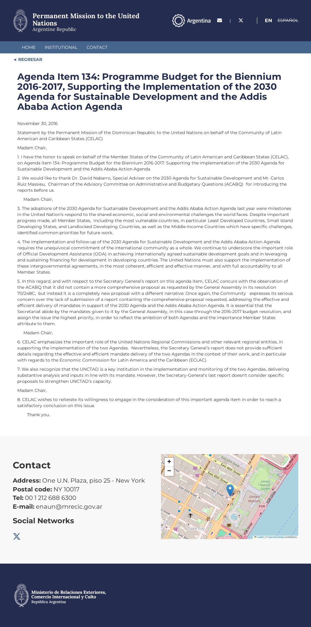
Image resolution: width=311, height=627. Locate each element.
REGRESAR (29, 59)
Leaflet (259, 537)
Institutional (61, 47)
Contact (97, 47)
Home (29, 47)
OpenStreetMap (276, 537)
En (268, 20)
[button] (230, 490)
